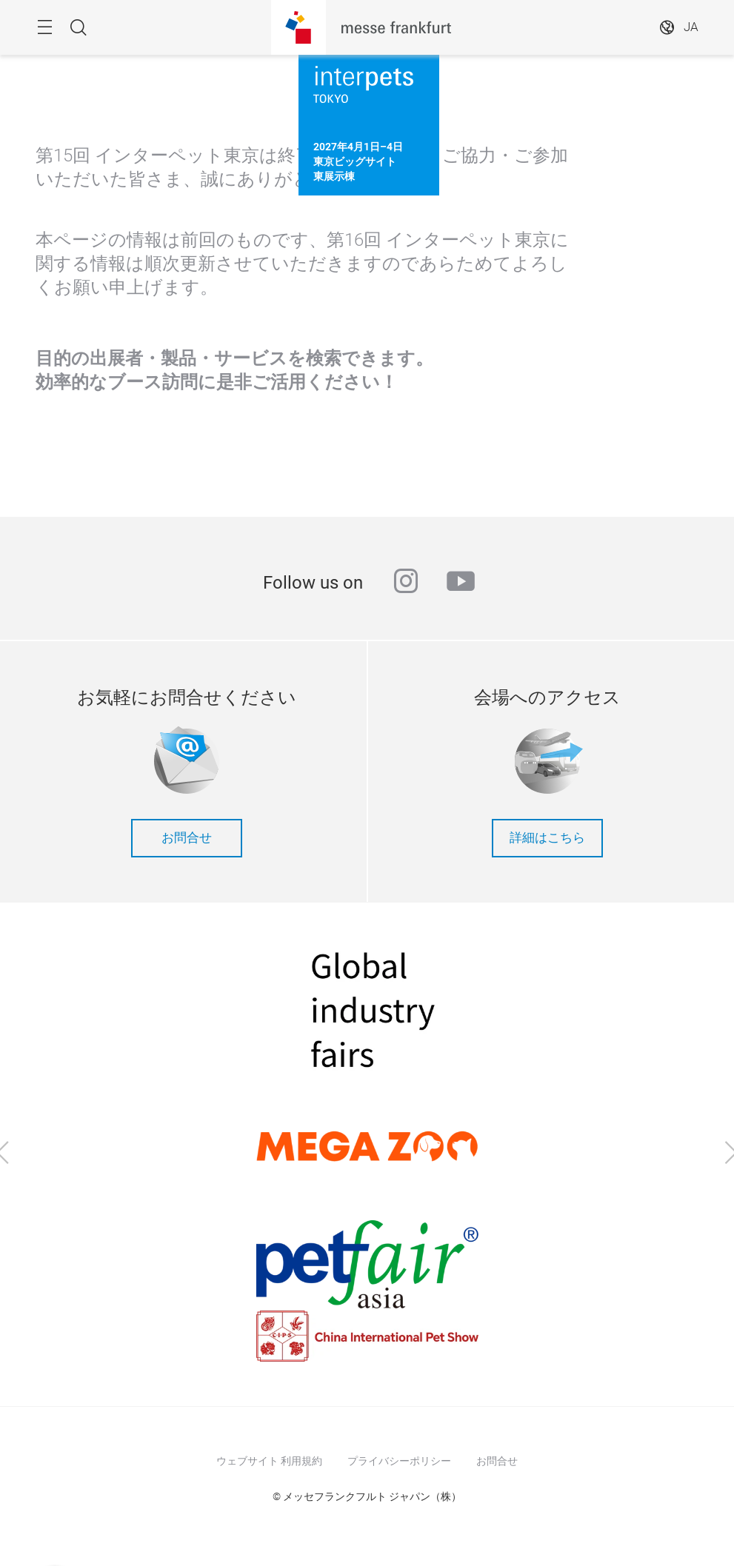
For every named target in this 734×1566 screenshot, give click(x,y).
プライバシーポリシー (399, 1461)
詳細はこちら (547, 838)
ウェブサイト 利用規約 (269, 1461)
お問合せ (186, 838)
